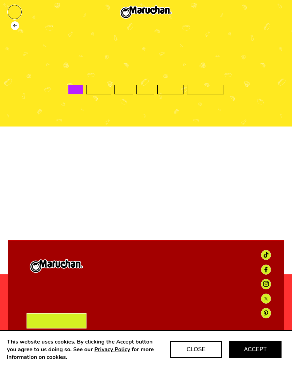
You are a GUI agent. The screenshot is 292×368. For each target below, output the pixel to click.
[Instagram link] (266, 284)
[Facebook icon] (128, 206)
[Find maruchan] (277, 12)
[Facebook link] (266, 270)
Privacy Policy (112, 349)
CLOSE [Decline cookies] (196, 349)
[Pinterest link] (266, 313)
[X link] (266, 299)
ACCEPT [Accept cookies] (255, 349)
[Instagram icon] (164, 206)
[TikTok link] (266, 255)
